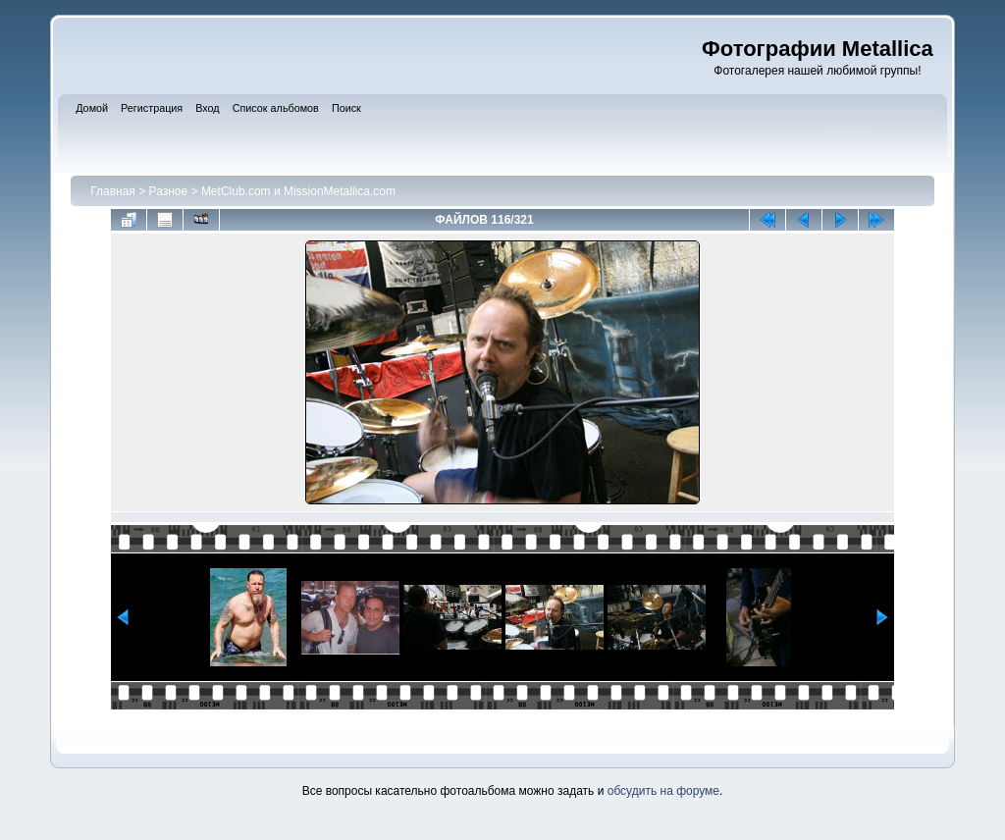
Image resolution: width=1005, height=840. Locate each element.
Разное (168, 191)
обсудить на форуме (663, 791)
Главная (112, 191)
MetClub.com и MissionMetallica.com (298, 191)
